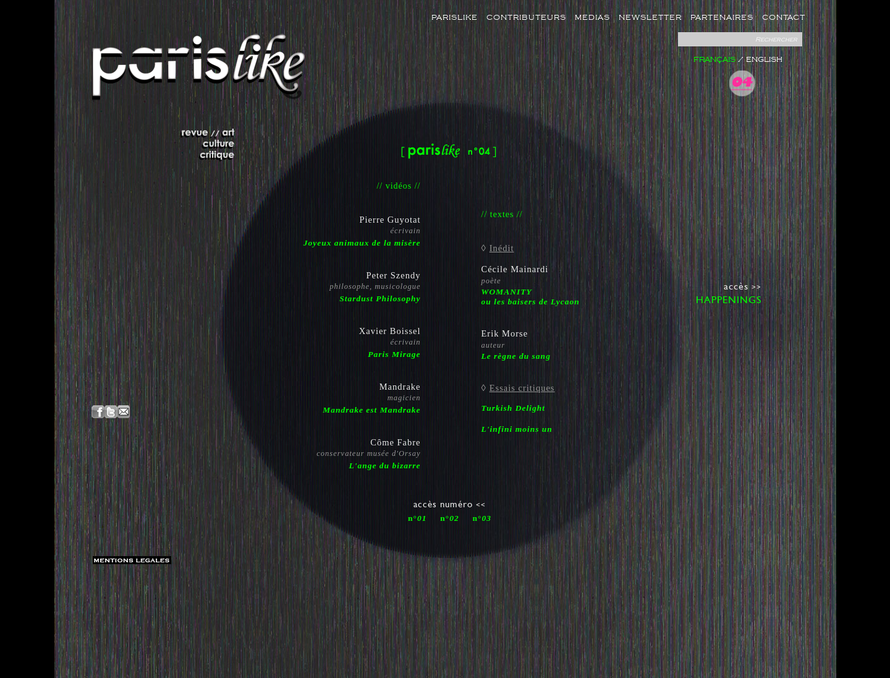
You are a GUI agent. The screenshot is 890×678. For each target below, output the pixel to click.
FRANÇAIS (714, 60)
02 (454, 518)
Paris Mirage (394, 354)
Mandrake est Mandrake (371, 409)
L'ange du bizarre (384, 465)
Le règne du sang (516, 356)
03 (487, 518)
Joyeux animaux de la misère (362, 242)
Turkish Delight (513, 408)
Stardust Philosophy (379, 298)
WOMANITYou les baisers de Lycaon (530, 296)
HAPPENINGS (728, 300)
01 (422, 518)
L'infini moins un (517, 429)
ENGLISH (764, 60)
